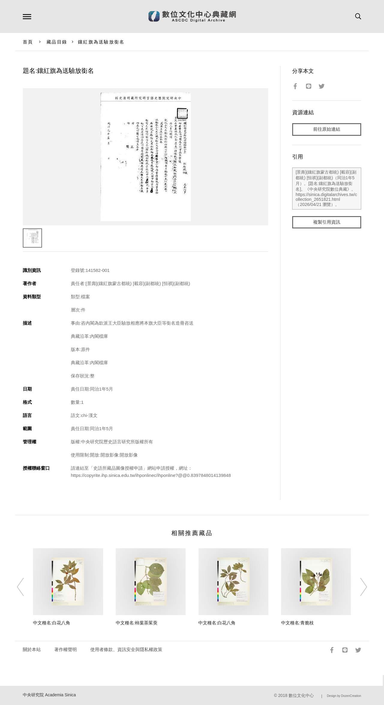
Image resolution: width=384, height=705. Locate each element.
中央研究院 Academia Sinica (49, 695)
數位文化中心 (301, 695)
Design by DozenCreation (344, 696)
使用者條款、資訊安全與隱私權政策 (126, 649)
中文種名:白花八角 (51, 622)
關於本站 (32, 649)
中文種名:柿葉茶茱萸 (137, 622)
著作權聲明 (65, 649)
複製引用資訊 (326, 222)
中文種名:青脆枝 (297, 622)
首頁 (28, 41)
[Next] (358, 587)
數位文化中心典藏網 (192, 16)
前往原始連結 (326, 129)
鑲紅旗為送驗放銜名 (101, 41)
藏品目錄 (56, 41)
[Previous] (26, 587)
